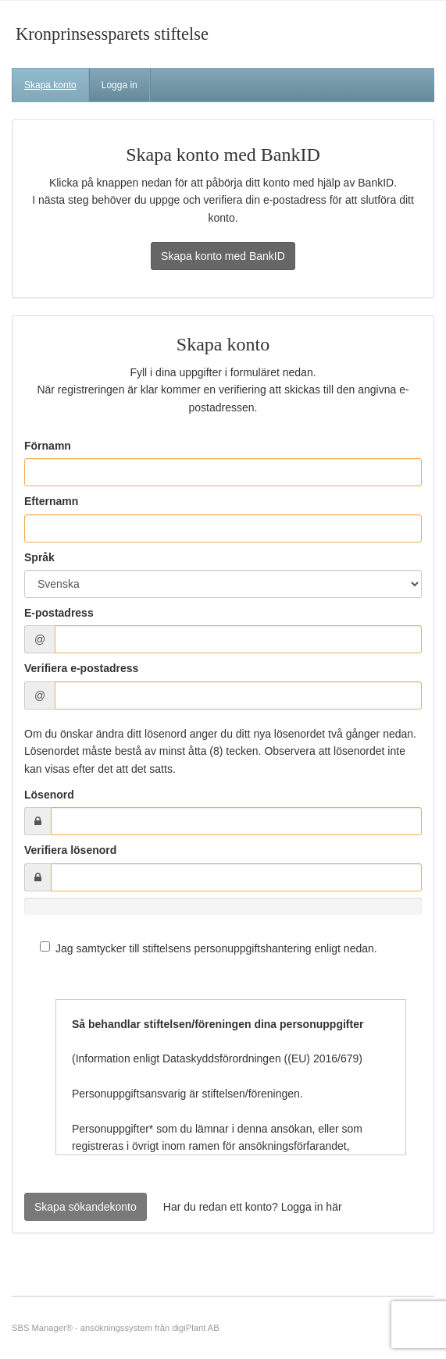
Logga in (119, 85)
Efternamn (51, 501)
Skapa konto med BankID (223, 256)
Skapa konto (50, 85)
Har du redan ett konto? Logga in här (252, 1207)
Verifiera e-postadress (81, 668)
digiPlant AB (195, 1327)
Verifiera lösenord (70, 850)
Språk (39, 557)
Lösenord (49, 794)
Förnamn (47, 445)
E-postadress (59, 613)
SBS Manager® (42, 1327)
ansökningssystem (116, 1327)
